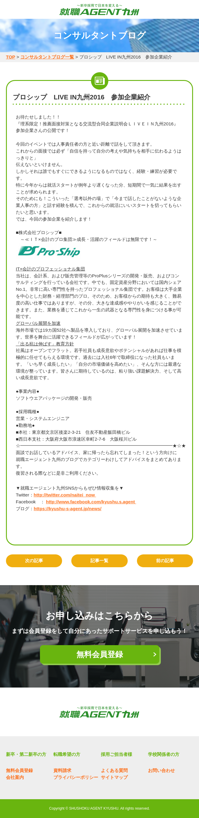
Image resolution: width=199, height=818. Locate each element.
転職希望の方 (66, 754)
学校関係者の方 (163, 754)
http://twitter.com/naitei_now (65, 494)
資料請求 (62, 770)
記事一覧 (99, 560)
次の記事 (34, 560)
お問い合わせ (161, 770)
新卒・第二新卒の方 (26, 754)
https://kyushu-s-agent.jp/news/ (67, 508)
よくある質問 (114, 770)
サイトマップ (114, 777)
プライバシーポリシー (75, 777)
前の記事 (165, 560)
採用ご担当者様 (116, 754)
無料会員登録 (99, 654)
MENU (10, 9)
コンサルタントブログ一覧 (47, 56)
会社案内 (15, 777)
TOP (10, 56)
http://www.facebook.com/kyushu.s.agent (91, 501)
